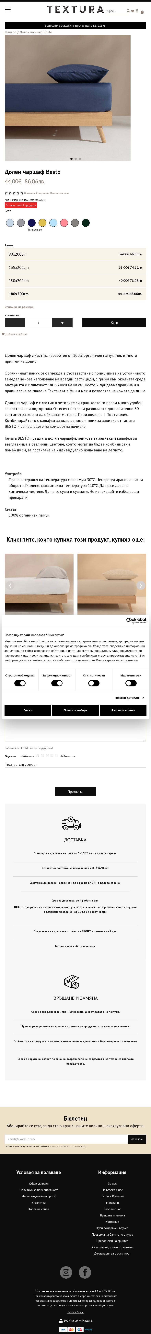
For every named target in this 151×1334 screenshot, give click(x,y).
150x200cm (75, 280)
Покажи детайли (127, 697)
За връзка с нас (112, 1190)
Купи (114, 322)
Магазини (112, 1203)
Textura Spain (75, 1312)
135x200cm (75, 267)
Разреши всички (123, 710)
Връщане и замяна (112, 1215)
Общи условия (38, 1184)
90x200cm (75, 254)
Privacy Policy (56, 1146)
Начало (10, 32)
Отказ (28, 710)
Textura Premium (112, 1196)
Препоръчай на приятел (112, 1241)
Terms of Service (73, 1146)
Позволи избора (75, 710)
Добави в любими (14, 334)
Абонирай (137, 1139)
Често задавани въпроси (38, 1196)
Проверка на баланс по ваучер (112, 1234)
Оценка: (11, 756)
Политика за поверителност (38, 1190)
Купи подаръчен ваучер (112, 1228)
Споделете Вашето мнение (52, 193)
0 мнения (29, 193)
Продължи (75, 791)
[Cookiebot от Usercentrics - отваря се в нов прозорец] (129, 621)
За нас (112, 1184)
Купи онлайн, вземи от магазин (112, 1247)
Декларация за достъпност (112, 1254)
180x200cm (75, 294)
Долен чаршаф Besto (35, 32)
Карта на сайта (38, 1209)
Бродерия (112, 1222)
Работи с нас (112, 1209)
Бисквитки (39, 1203)
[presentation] (10, 585)
